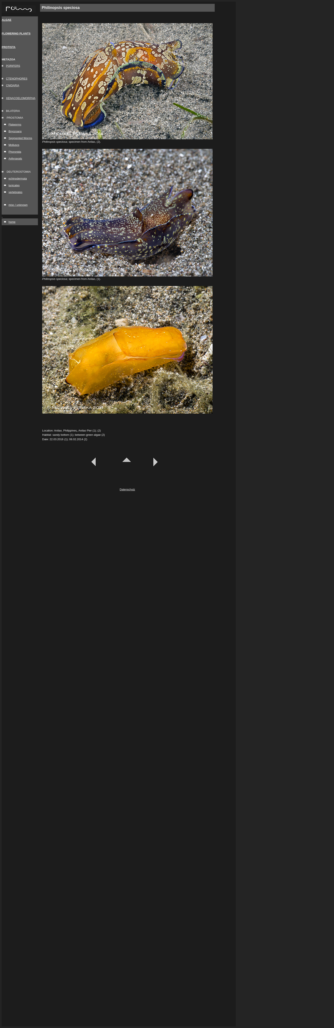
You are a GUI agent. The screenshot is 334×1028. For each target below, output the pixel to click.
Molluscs (14, 145)
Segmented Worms (20, 138)
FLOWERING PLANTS (16, 33)
